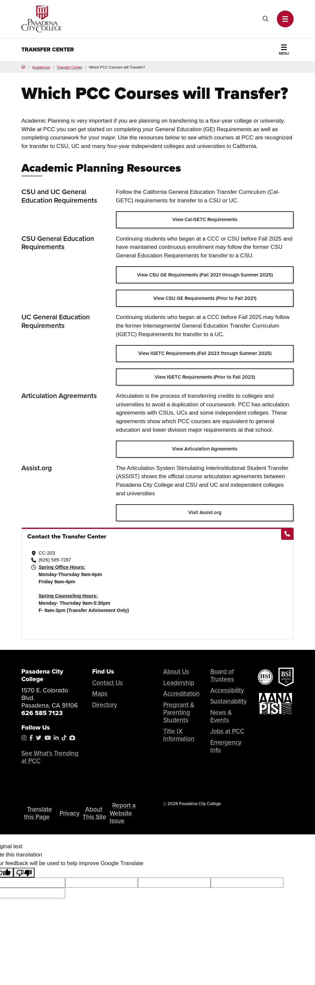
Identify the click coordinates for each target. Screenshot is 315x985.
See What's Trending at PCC (49, 757)
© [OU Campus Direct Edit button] (165, 803)
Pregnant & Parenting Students (178, 712)
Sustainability (228, 701)
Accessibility (227, 690)
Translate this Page (38, 813)
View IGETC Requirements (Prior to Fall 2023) (205, 377)
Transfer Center (47, 49)
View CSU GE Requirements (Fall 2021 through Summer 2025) (205, 274)
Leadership (178, 682)
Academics (41, 67)
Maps (99, 693)
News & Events (221, 716)
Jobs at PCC (227, 731)
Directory (104, 705)
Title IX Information (179, 734)
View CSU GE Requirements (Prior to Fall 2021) (204, 298)
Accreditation (181, 693)
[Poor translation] (24, 873)
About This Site (95, 813)
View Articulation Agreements (204, 448)
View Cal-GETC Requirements (204, 219)
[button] (285, 19)
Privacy (70, 813)
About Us (176, 671)
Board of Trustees (222, 675)
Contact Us (107, 682)
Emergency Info (226, 746)
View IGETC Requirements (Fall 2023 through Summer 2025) (205, 353)
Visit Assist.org (205, 512)
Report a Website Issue (123, 813)
